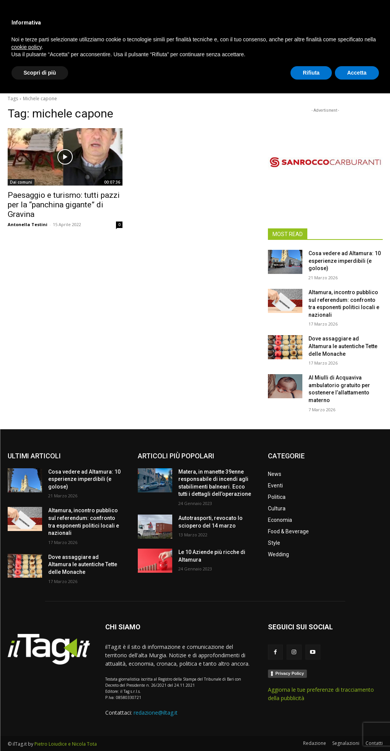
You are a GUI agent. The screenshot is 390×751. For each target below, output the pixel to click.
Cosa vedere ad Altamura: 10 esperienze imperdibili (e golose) (344, 260)
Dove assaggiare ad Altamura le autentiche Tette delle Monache (342, 346)
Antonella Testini (27, 224)
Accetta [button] (357, 730)
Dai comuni (21, 182)
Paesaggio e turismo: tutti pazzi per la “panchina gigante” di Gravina (64, 205)
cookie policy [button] (26, 704)
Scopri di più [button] (40, 730)
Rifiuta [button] (311, 730)
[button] (373, 78)
